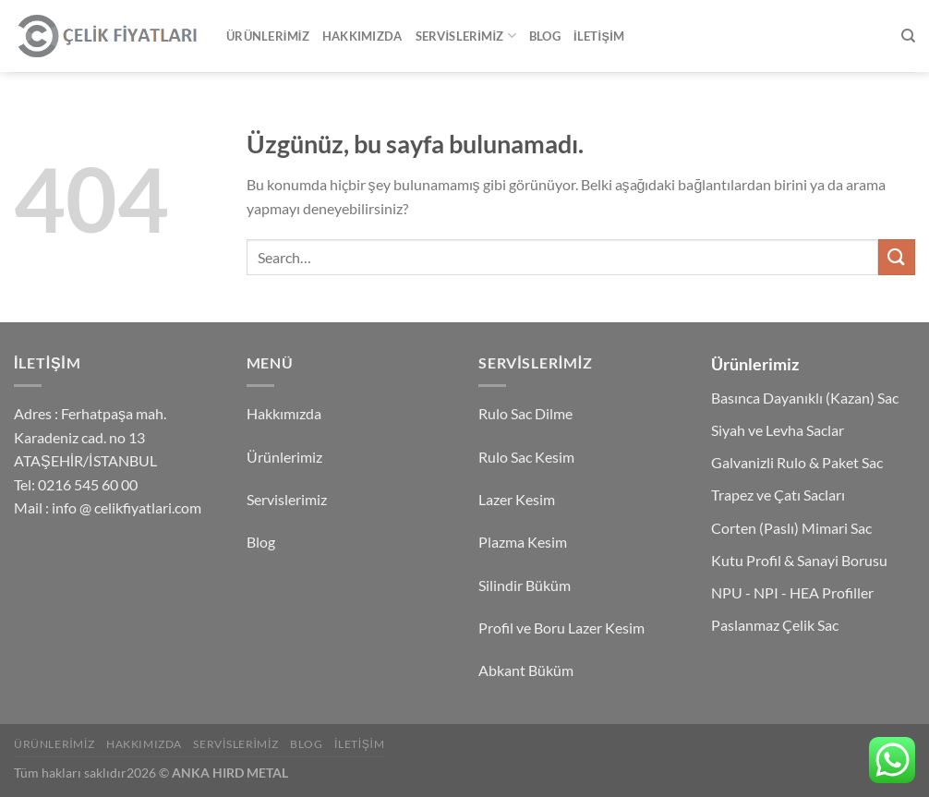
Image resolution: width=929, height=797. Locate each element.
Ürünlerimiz (267, 36)
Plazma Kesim (522, 541)
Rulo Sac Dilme (525, 413)
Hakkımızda (362, 36)
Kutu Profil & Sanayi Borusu (799, 560)
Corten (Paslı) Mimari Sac (791, 528)
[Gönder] (896, 257)
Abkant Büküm (525, 670)
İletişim (598, 36)
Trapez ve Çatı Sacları (778, 494)
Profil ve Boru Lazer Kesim (561, 627)
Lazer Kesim (516, 499)
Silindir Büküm (524, 585)
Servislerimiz (466, 35)
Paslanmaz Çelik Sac (775, 625)
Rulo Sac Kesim (526, 456)
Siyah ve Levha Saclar (777, 430)
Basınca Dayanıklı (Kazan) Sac (805, 397)
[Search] (908, 36)
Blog (545, 36)
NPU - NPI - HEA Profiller (792, 592)
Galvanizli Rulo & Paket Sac (797, 462)
